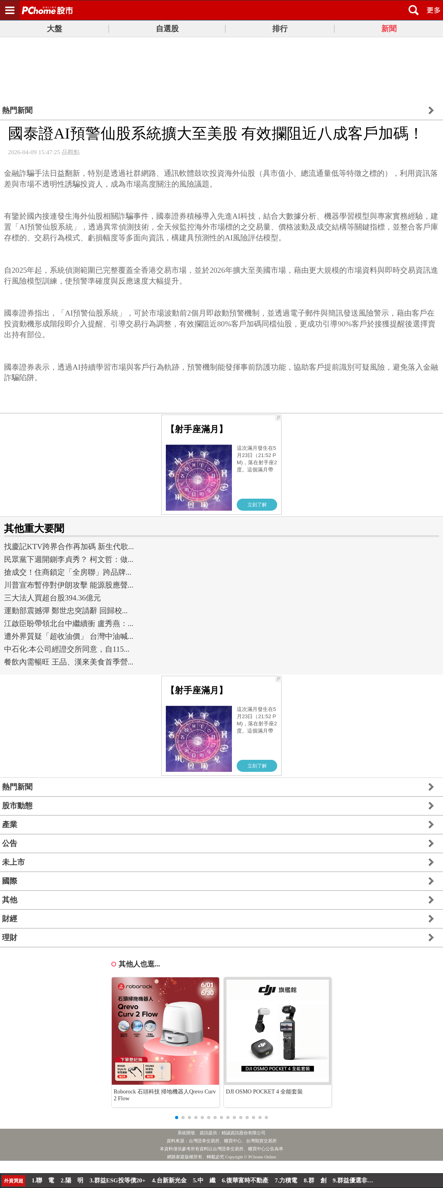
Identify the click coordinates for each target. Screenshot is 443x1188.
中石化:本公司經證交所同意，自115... (66, 649)
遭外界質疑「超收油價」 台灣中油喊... (68, 636)
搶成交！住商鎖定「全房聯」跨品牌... (67, 572)
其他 (9, 900)
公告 (9, 843)
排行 (280, 28)
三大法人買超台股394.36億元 (52, 598)
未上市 (13, 862)
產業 (9, 824)
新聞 (389, 28)
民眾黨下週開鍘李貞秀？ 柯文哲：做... (68, 559)
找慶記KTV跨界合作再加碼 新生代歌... (69, 546)
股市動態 (17, 805)
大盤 (54, 28)
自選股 (167, 28)
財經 (9, 918)
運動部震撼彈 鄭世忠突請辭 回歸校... (66, 610)
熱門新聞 (17, 110)
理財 (9, 937)
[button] (176, 1117)
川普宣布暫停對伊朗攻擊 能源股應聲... (68, 585)
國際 (9, 881)
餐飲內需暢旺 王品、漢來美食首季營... (68, 662)
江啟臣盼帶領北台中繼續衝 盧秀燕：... (68, 623)
